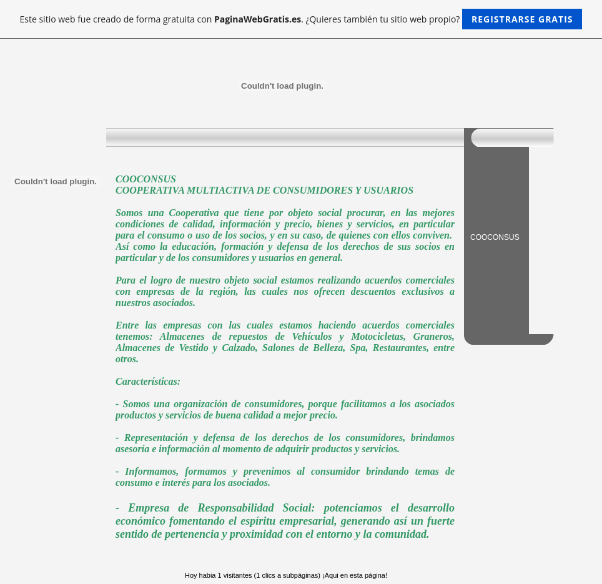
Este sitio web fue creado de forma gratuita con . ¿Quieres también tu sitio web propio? (301, 19)
